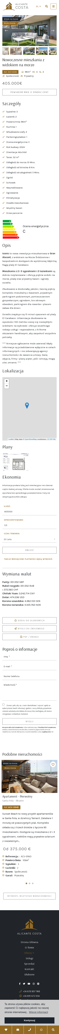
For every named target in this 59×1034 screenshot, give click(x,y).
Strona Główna (29, 942)
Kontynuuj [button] (29, 1020)
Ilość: (7, 506)
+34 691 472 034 (30, 995)
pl (38, 6)
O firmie (29, 947)
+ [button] (7, 381)
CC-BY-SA (51, 439)
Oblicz (29, 550)
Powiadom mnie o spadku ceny (30, 92)
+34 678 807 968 (29, 991)
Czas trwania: (12, 534)
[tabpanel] (29, 820)
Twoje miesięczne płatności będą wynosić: (28, 559)
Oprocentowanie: (14, 520)
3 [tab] (33, 883)
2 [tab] (29, 883)
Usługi (29, 958)
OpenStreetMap (31, 439)
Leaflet (11, 439)
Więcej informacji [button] (38, 1012)
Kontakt (29, 969)
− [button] (7, 386)
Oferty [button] (29, 952)
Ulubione (29, 974)
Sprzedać (29, 963)
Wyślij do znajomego (29, 628)
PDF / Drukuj (29, 636)
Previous (6, 30)
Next (53, 30)
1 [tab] (26, 883)
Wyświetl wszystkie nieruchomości (29, 896)
